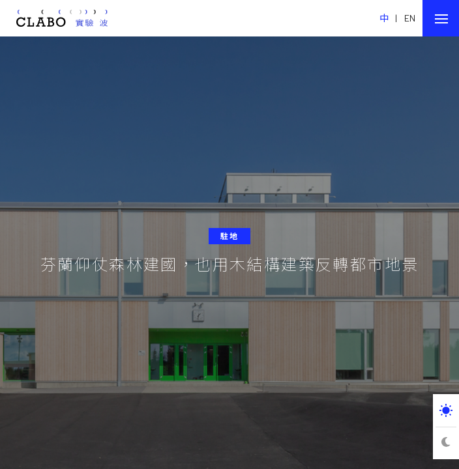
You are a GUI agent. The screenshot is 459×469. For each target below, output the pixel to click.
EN (410, 17)
